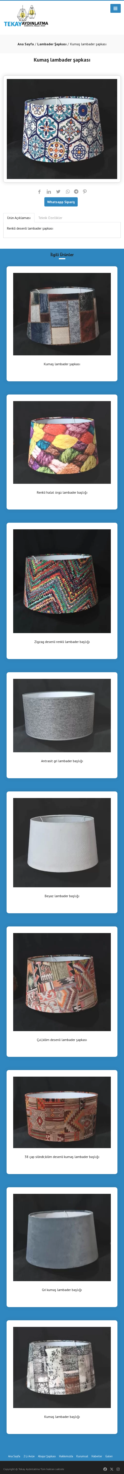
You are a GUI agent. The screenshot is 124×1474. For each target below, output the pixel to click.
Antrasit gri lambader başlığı (62, 761)
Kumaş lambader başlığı (62, 1417)
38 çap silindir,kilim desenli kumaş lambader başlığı (62, 1157)
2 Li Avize (29, 1456)
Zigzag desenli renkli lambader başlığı (62, 642)
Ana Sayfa (26, 44)
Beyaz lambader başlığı (62, 896)
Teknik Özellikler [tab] (50, 218)
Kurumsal (82, 1456)
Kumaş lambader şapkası (62, 364)
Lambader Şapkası (51, 44)
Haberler (97, 1456)
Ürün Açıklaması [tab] (19, 218)
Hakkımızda (66, 1456)
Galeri (109, 1456)
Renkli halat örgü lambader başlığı (62, 492)
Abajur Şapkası (47, 1456)
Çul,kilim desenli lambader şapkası (62, 1040)
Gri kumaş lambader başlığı (62, 1290)
